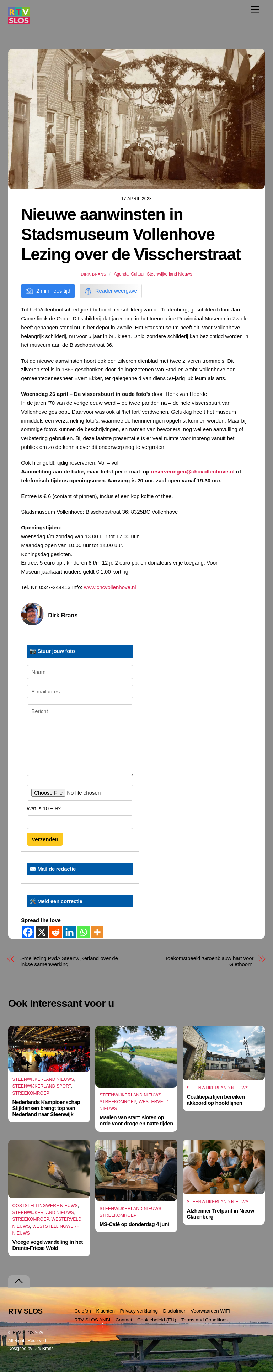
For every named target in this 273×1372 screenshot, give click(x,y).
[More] (97, 932)
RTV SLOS (23, 1332)
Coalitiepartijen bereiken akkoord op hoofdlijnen (216, 1100)
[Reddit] (55, 932)
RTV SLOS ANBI (92, 1320)
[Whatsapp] (83, 932)
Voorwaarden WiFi (210, 1311)
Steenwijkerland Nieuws (169, 274)
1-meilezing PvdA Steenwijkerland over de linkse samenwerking (69, 961)
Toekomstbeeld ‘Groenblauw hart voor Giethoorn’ (209, 961)
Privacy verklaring (139, 1311)
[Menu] (255, 9)
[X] (42, 932)
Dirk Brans (93, 274)
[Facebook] (28, 932)
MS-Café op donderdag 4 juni (134, 1224)
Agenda (121, 274)
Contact (124, 1320)
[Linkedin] (69, 932)
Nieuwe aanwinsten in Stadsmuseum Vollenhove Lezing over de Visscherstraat (131, 234)
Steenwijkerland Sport (41, 1086)
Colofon (82, 1311)
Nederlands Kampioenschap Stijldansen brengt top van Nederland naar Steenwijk (46, 1108)
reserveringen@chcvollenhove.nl (193, 471)
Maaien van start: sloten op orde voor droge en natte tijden (136, 1120)
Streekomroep (30, 1093)
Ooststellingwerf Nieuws (45, 1205)
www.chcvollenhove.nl (110, 588)
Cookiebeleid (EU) (156, 1320)
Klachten (105, 1311)
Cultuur (137, 274)
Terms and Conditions (204, 1320)
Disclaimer (174, 1311)
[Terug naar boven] (19, 1281)
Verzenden (45, 839)
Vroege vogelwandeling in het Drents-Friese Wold (47, 1245)
